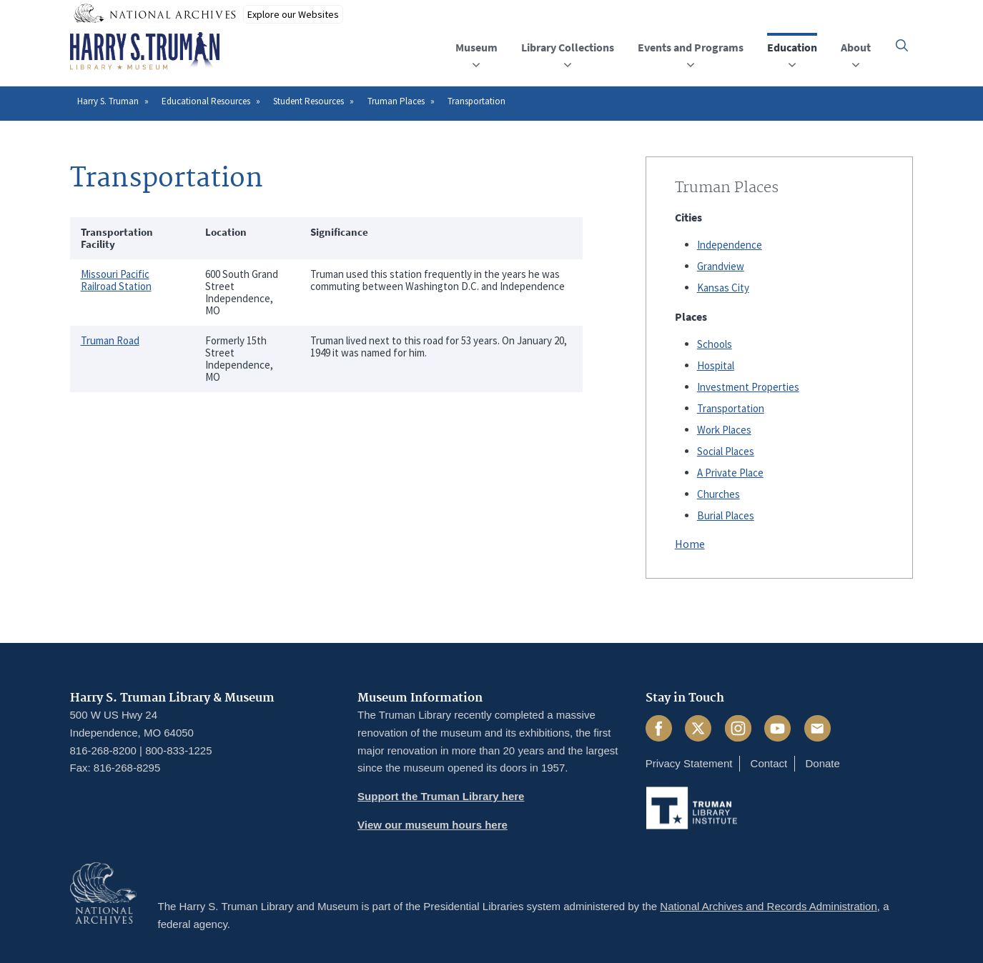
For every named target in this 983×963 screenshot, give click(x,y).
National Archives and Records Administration (768, 906)
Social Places (725, 451)
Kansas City (723, 287)
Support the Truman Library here (440, 796)
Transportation (730, 408)
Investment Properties (748, 387)
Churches (718, 494)
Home (690, 544)
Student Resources (308, 101)
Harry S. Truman (108, 101)
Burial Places (725, 515)
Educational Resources (206, 101)
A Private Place (730, 472)
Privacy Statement (689, 763)
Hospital (715, 365)
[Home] (144, 51)
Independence (729, 244)
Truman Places (396, 101)
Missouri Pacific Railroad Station (116, 280)
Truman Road (110, 340)
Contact (769, 763)
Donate (822, 763)
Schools (714, 344)
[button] (902, 45)
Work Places (724, 429)
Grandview (720, 266)
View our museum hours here (432, 825)
